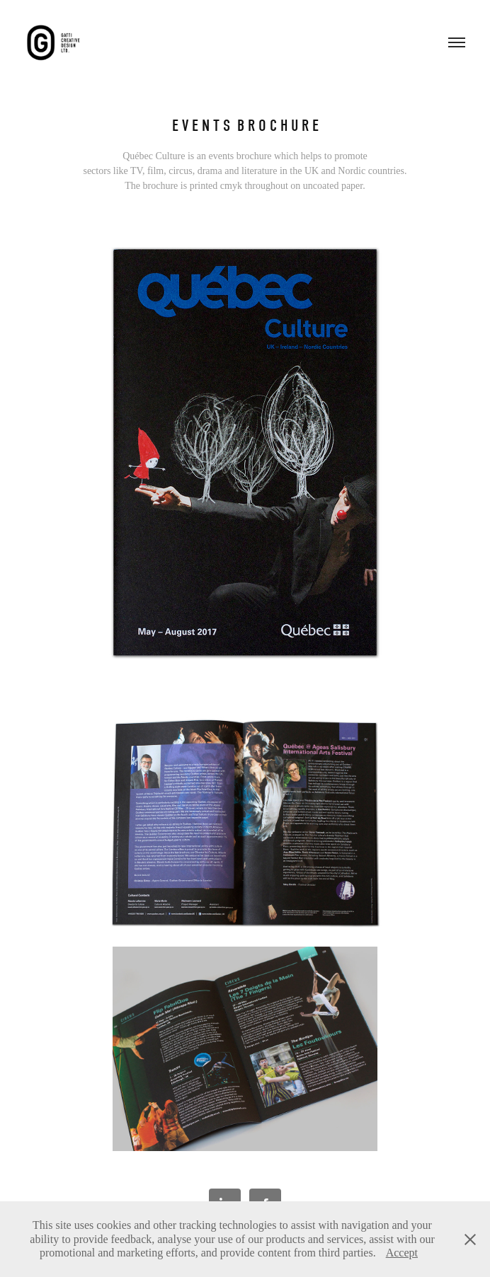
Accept (402, 1253)
